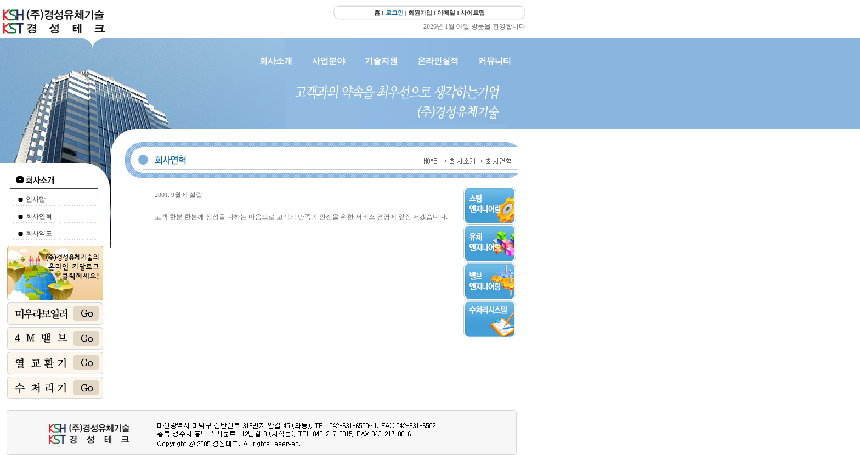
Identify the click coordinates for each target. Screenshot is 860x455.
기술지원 (381, 61)
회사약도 (39, 233)
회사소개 (275, 61)
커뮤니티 (494, 61)
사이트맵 (473, 12)
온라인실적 (438, 61)
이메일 (446, 12)
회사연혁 (39, 216)
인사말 (36, 199)
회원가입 (420, 12)
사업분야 (328, 61)
